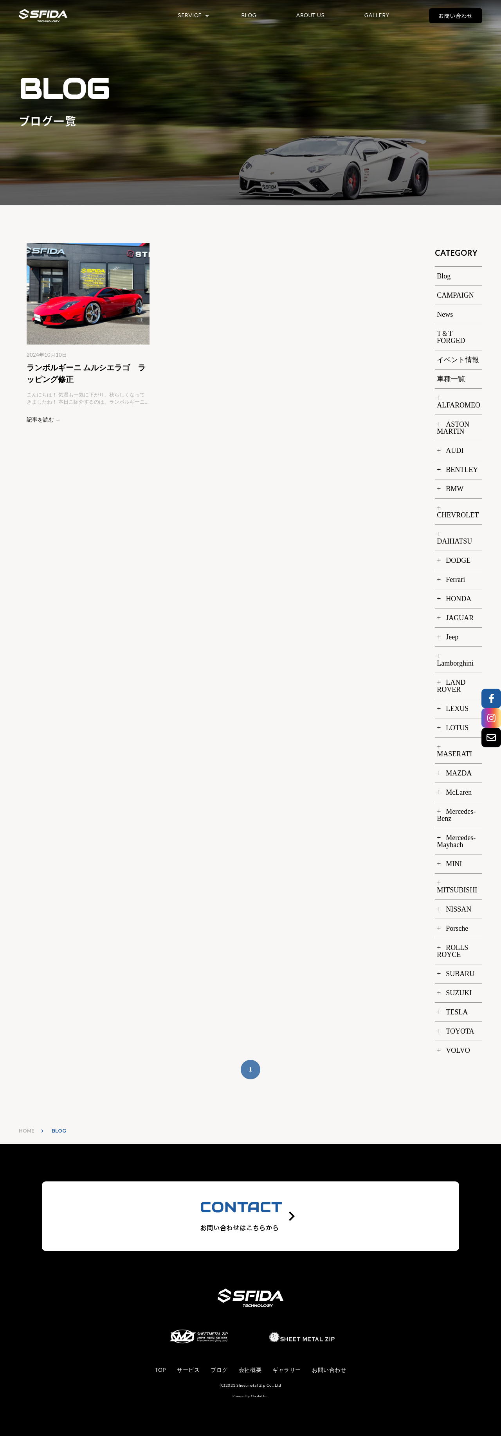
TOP (160, 1370)
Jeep (452, 637)
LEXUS (457, 709)
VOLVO (458, 1050)
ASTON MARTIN (453, 427)
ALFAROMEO (458, 405)
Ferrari (455, 579)
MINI (454, 864)
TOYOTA (460, 1031)
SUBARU (460, 974)
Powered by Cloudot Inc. (250, 1396)
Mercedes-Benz (456, 815)
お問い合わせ (455, 16)
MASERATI (454, 754)
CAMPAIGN (455, 295)
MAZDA (459, 773)
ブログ (219, 1370)
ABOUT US (310, 15)
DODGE (458, 560)
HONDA (458, 599)
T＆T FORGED (451, 337)
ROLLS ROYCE (452, 951)
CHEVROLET (458, 515)
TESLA (457, 1012)
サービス (188, 1370)
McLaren (459, 792)
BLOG (248, 15)
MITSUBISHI (457, 890)
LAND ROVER (451, 686)
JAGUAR (460, 618)
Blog (444, 276)
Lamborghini (455, 663)
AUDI (454, 450)
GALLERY (376, 15)
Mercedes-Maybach (456, 841)
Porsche (457, 928)
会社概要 (250, 1370)
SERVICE (190, 15)
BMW (454, 489)
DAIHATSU (454, 541)
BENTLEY (462, 470)
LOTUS (457, 728)
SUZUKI (459, 993)
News (445, 314)
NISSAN (458, 909)
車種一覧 (451, 379)
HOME (26, 1131)
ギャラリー (286, 1370)
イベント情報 (458, 360)
